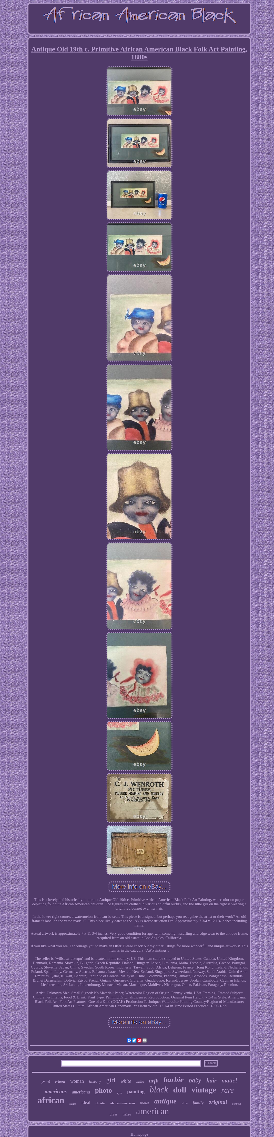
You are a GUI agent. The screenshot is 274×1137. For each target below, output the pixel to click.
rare (227, 1090)
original (218, 1102)
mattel (229, 1080)
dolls (140, 1082)
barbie (174, 1079)
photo (103, 1090)
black (159, 1089)
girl (110, 1080)
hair (211, 1080)
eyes (119, 1092)
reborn (60, 1082)
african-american (122, 1103)
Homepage (139, 1134)
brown (144, 1103)
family (198, 1103)
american (152, 1111)
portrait (236, 1103)
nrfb (153, 1081)
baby (195, 1080)
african (51, 1100)
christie (100, 1103)
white (126, 1081)
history (95, 1081)
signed (72, 1103)
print (46, 1081)
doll (179, 1089)
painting (136, 1091)
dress (114, 1114)
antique (165, 1101)
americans (56, 1091)
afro (185, 1103)
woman (77, 1081)
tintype (127, 1114)
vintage (203, 1089)
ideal (86, 1102)
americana (81, 1092)
